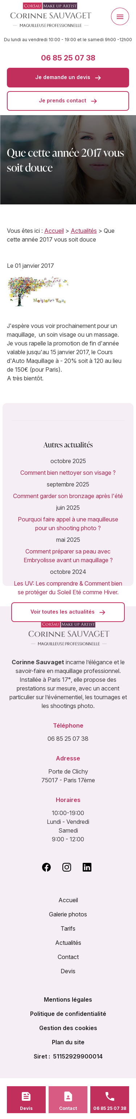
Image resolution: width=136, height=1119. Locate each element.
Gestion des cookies (68, 1028)
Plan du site (68, 1042)
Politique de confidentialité (68, 1013)
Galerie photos (68, 914)
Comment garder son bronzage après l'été (68, 496)
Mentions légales (68, 999)
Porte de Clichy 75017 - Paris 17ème (68, 776)
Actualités (84, 230)
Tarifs (68, 928)
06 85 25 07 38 (68, 58)
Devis (68, 971)
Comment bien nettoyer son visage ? (68, 472)
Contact (68, 956)
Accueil (54, 230)
